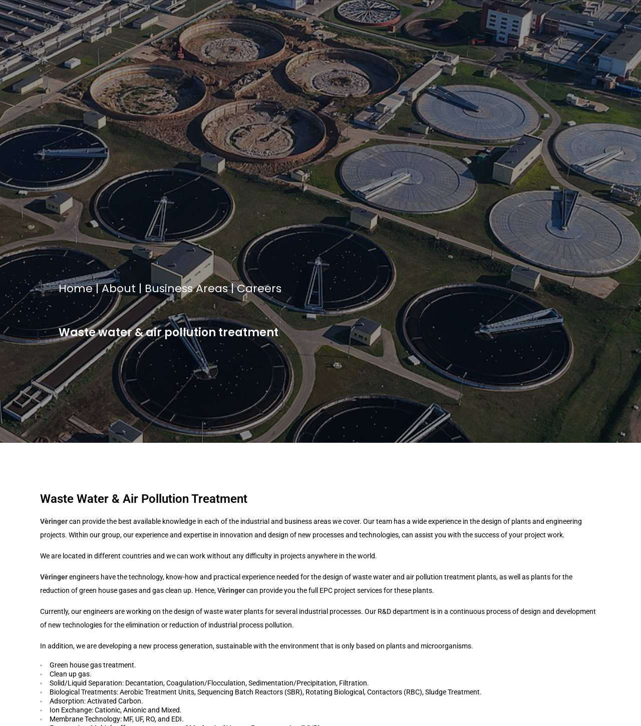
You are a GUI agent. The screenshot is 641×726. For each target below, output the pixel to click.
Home (76, 288)
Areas (212, 288)
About (119, 288)
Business (169, 288)
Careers (259, 288)
